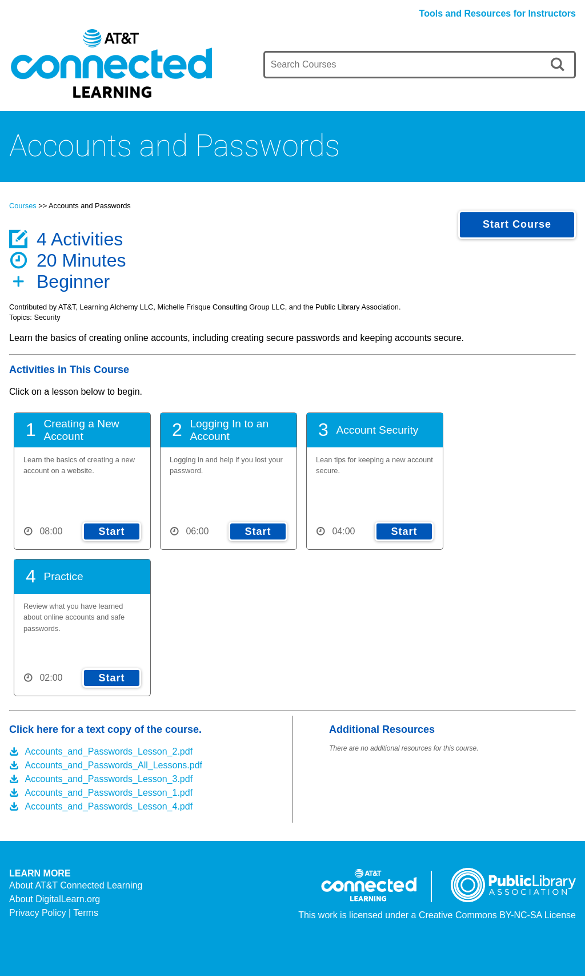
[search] (559, 64)
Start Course (517, 224)
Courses (23, 205)
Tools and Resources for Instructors (497, 13)
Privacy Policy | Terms (53, 913)
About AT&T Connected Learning (75, 885)
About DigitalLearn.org (54, 899)
